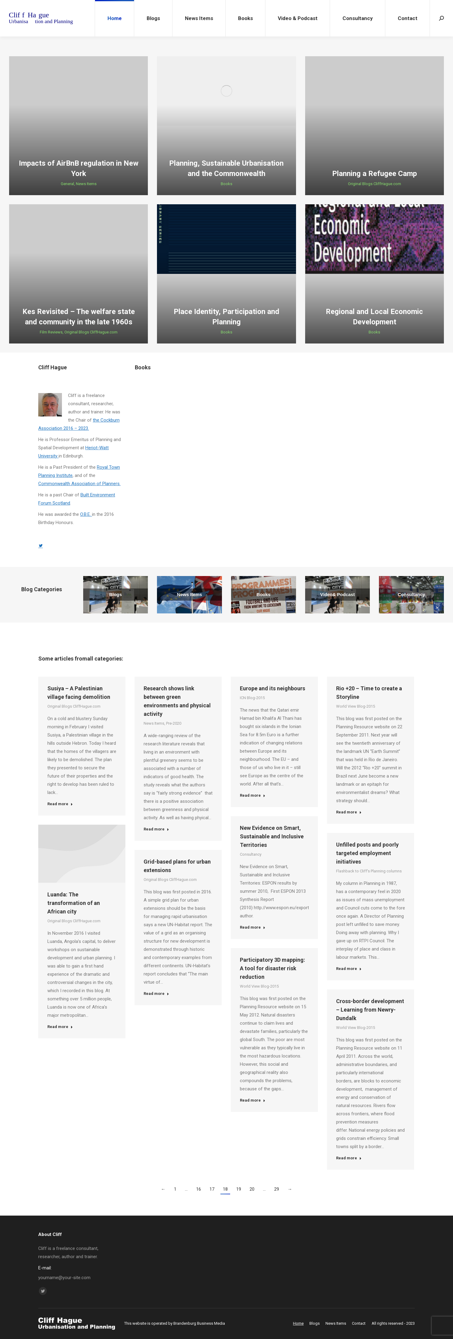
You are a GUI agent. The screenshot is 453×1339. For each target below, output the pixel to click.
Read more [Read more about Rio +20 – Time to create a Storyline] (349, 812)
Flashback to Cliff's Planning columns (369, 871)
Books (226, 183)
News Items (86, 183)
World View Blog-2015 (355, 706)
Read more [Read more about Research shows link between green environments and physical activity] (156, 829)
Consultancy (250, 854)
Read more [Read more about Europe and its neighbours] (252, 795)
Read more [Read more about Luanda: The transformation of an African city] (60, 1026)
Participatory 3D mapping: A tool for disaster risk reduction (272, 968)
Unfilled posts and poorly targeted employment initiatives (367, 853)
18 (225, 1189)
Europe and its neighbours (272, 688)
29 (276, 1189)
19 (238, 1189)
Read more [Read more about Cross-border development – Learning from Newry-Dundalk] (349, 1158)
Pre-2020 (173, 723)
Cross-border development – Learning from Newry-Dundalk (370, 1009)
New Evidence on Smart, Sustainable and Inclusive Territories (272, 836)
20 (252, 1189)
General (67, 183)
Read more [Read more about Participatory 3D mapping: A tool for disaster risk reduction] (252, 1100)
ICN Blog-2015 (252, 697)
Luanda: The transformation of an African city (73, 903)
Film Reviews (51, 332)
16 (198, 1189)
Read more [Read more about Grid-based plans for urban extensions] (156, 993)
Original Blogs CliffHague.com (374, 183)
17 (211, 1189)
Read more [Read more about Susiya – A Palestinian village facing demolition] (60, 804)
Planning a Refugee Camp (374, 173)
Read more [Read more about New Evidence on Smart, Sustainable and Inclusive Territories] (252, 927)
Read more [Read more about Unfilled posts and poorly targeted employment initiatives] (349, 968)
